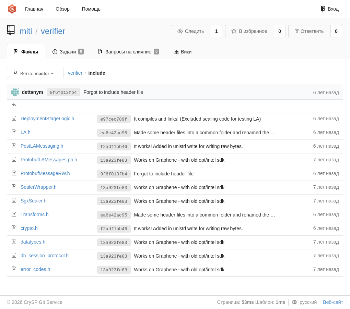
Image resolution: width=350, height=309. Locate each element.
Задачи (68, 52)
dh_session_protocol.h (45, 255)
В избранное (249, 31)
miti (26, 31)
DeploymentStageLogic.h (47, 118)
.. (22, 105)
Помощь (91, 9)
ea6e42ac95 (114, 133)
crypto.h (29, 228)
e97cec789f (114, 119)
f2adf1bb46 (114, 146)
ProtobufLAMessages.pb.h (49, 159)
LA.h (26, 132)
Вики (182, 51)
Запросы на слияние (128, 52)
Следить (190, 31)
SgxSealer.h (34, 200)
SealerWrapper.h (39, 187)
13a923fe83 (114, 160)
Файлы (26, 51)
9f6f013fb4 (63, 92)
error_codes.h (35, 269)
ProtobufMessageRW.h (45, 173)
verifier (53, 31)
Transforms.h (35, 214)
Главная (34, 9)
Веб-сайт (333, 302)
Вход (329, 9)
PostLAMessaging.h (42, 146)
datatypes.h (33, 242)
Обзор (62, 9)
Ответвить (309, 31)
